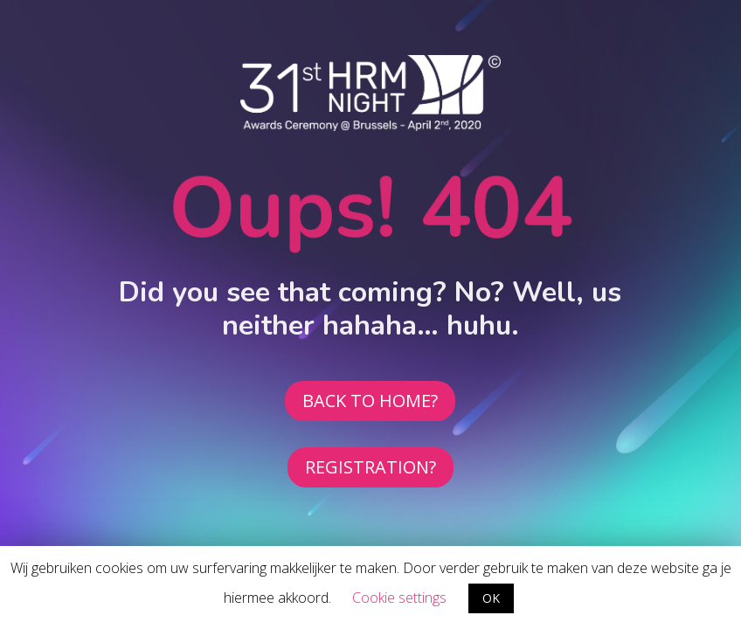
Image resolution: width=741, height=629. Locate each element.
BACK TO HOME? (370, 400)
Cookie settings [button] (399, 597)
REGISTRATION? (370, 467)
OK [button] (491, 598)
